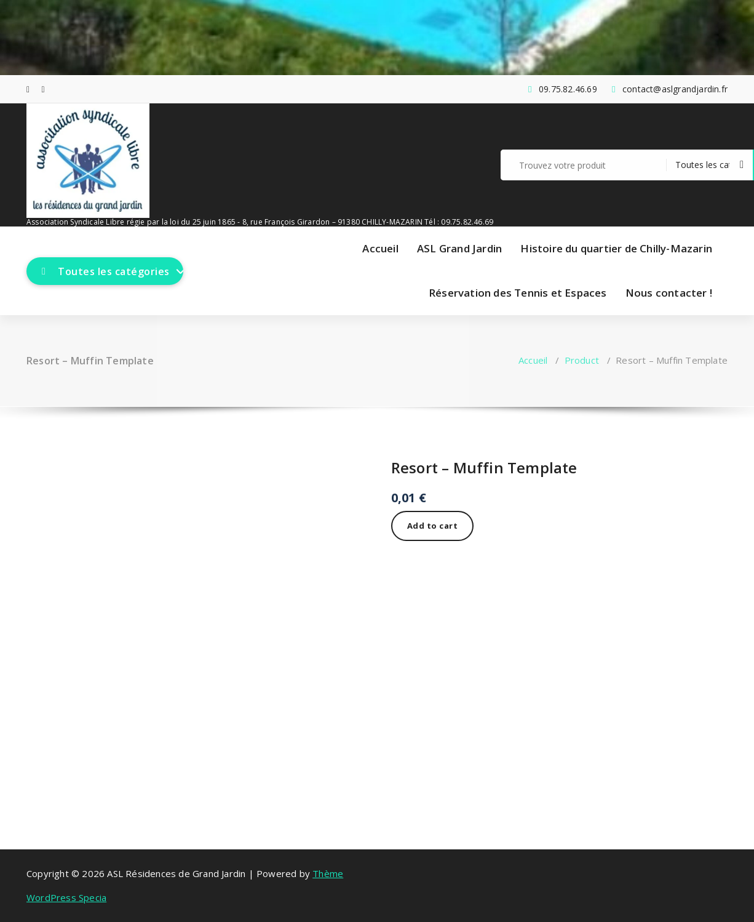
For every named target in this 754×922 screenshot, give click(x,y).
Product (582, 360)
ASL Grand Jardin (459, 248)
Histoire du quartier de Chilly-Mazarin (616, 248)
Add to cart (432, 525)
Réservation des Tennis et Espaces (518, 293)
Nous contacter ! (668, 293)
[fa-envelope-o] (43, 89)
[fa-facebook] (28, 89)
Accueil (380, 248)
